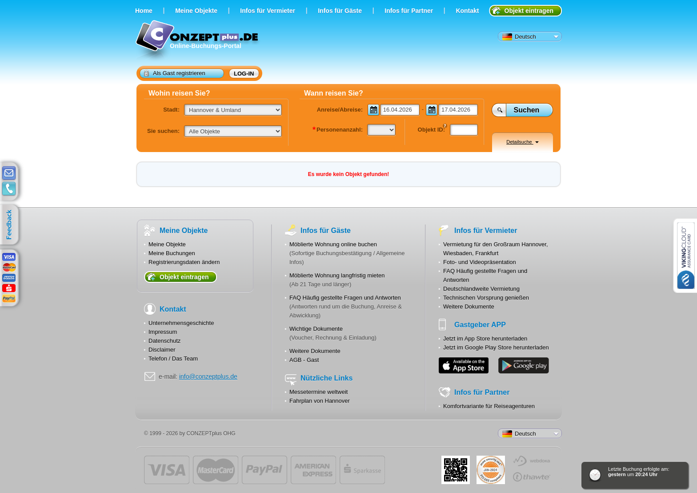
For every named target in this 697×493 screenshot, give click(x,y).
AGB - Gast (304, 360)
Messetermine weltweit (318, 392)
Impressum (162, 332)
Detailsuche (522, 141)
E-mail (8, 173)
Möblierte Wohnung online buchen (333, 244)
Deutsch (519, 36)
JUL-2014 (491, 470)
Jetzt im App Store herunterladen (485, 338)
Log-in (244, 73)
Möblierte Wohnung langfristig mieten (337, 275)
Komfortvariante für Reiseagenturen (489, 406)
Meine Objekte (196, 10)
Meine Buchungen (171, 253)
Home (143, 10)
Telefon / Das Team (173, 358)
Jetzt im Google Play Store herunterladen (496, 347)
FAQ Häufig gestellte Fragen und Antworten (345, 297)
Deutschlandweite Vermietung (481, 288)
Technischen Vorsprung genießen (486, 297)
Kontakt (467, 10)
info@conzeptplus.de (208, 376)
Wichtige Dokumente (316, 328)
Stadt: (171, 109)
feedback (11, 225)
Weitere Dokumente (314, 351)
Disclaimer (162, 349)
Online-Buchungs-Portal (198, 41)
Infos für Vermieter (267, 10)
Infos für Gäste (340, 10)
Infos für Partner (409, 10)
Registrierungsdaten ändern (184, 262)
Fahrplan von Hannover (319, 400)
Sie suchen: (163, 131)
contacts (8, 188)
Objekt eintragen (529, 10)
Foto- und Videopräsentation (479, 262)
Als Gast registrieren (174, 72)
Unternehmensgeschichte (181, 323)
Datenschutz (164, 340)
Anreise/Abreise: (340, 109)
